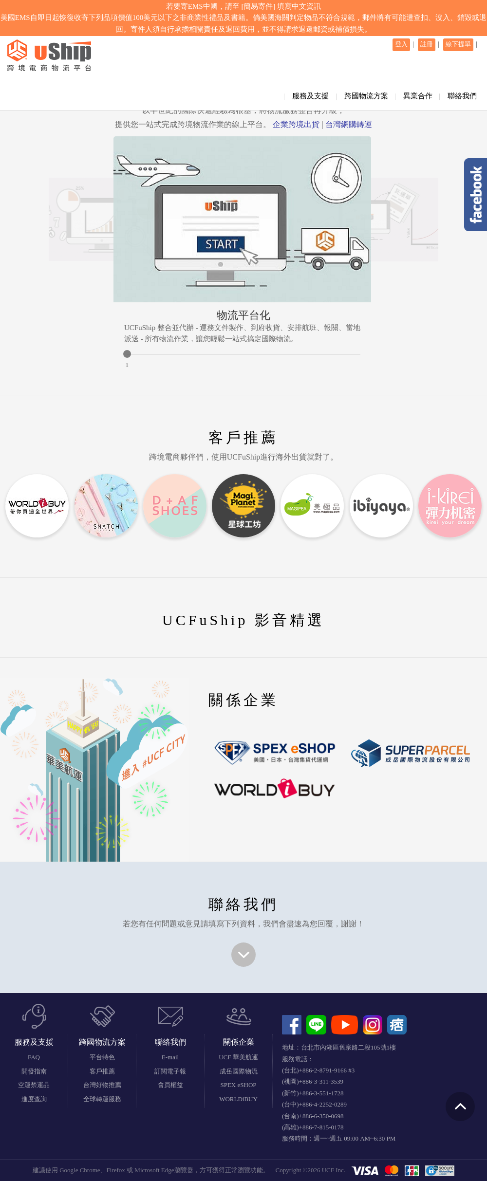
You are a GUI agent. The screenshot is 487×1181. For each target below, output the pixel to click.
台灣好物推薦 (102, 1085)
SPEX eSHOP (238, 1085)
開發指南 (34, 1071)
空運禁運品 (34, 1085)
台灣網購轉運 (348, 124)
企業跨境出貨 (296, 124)
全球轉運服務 (102, 1099)
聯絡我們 (462, 96)
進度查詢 (34, 1099)
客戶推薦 (102, 1071)
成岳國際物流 (239, 1071)
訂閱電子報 (170, 1071)
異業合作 (417, 96)
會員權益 (170, 1085)
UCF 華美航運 (238, 1057)
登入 (401, 44)
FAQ (34, 1057)
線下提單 (458, 44)
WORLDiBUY (238, 1099)
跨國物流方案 (366, 96)
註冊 (426, 44)
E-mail (170, 1057)
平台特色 (102, 1057)
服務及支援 (310, 96)
